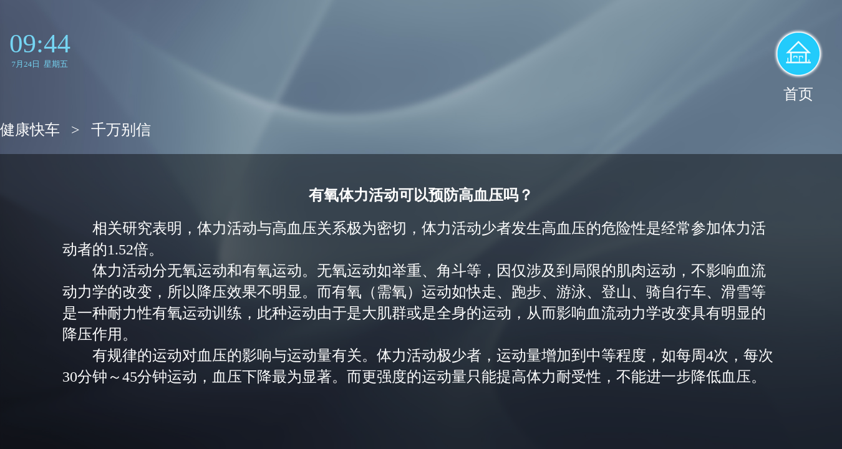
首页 (798, 94)
